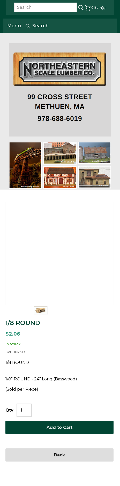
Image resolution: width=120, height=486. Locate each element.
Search (37, 26)
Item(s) (95, 8)
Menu (14, 25)
